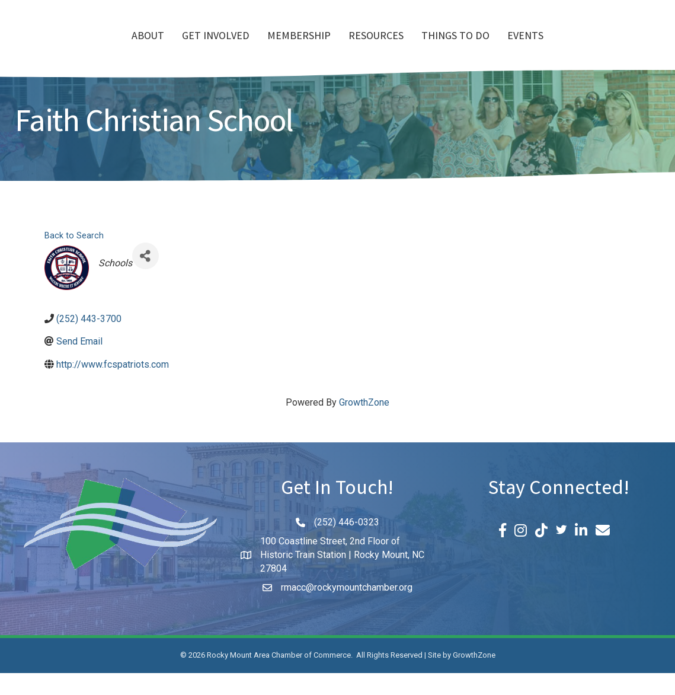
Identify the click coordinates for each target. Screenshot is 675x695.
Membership (231, 48)
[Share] (145, 277)
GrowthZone (364, 424)
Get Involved (147, 48)
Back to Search (74, 258)
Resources (444, 48)
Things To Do (524, 48)
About (79, 48)
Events (593, 48)
